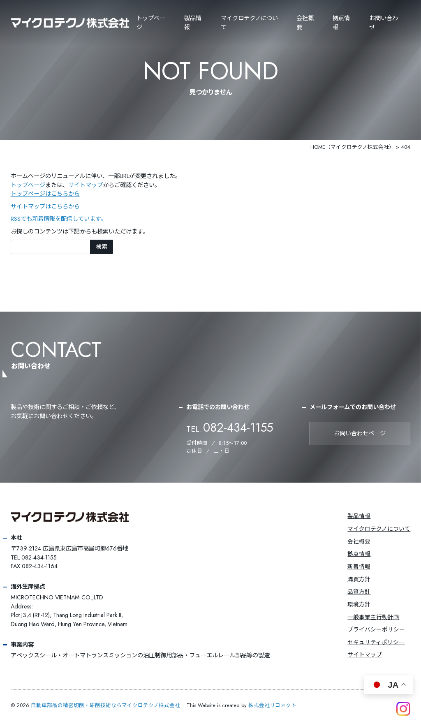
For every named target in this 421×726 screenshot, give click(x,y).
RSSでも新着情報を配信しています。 (58, 219)
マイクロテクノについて (378, 529)
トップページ (150, 22)
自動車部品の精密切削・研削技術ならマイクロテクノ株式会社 (105, 705)
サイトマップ (85, 185)
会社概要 (305, 22)
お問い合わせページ (360, 433)
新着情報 (358, 566)
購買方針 (358, 579)
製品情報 (192, 22)
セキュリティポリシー (376, 642)
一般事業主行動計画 (373, 617)
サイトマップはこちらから (45, 206)
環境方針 (358, 604)
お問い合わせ (383, 22)
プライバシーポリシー (376, 629)
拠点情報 (341, 22)
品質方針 (358, 591)
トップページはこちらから (45, 194)
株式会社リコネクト (272, 705)
